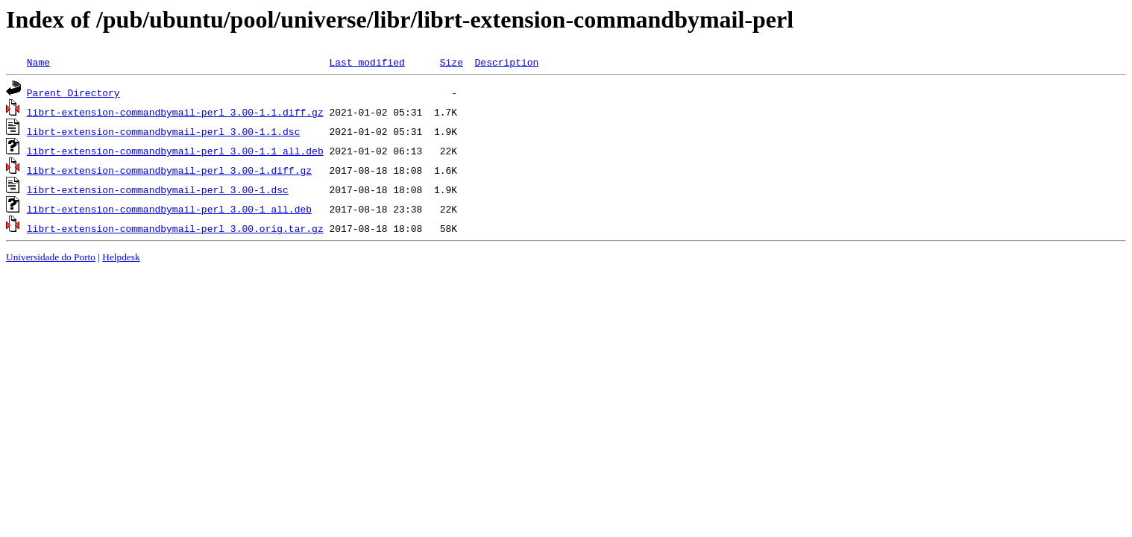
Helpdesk (120, 257)
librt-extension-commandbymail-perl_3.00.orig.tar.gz (175, 228)
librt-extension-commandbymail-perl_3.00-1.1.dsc (164, 131)
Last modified (366, 62)
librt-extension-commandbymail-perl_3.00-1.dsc (158, 189)
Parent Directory (73, 92)
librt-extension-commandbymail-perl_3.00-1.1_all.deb (175, 150)
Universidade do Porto (50, 257)
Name (38, 62)
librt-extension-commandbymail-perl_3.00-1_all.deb (169, 209)
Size (451, 62)
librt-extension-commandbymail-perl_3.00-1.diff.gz (169, 170)
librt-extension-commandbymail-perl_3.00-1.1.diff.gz (175, 112)
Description (506, 62)
